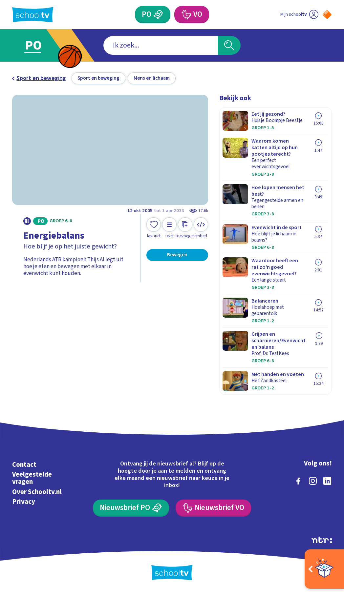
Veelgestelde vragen (32, 478)
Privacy (23, 501)
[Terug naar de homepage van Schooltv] (33, 15)
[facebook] (298, 481)
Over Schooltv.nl (37, 492)
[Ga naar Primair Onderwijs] (43, 45)
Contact (24, 464)
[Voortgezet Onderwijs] (191, 14)
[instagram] (313, 481)
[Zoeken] (229, 45)
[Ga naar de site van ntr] (322, 540)
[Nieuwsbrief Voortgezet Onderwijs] (213, 508)
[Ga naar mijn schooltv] (299, 14)
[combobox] (160, 45)
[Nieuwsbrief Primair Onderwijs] (131, 508)
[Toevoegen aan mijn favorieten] (153, 228)
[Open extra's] (324, 569)
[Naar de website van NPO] (327, 14)
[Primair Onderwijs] (152, 14)
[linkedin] (327, 481)
